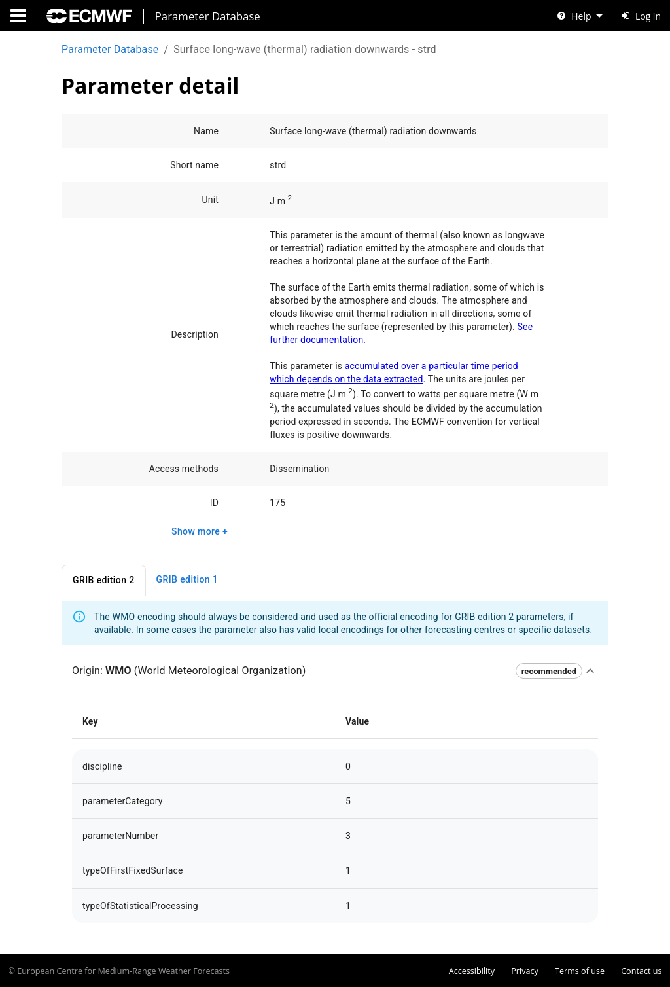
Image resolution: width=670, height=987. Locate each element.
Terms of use (580, 971)
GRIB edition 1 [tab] (187, 580)
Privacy (524, 971)
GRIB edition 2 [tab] (103, 580)
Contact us (641, 971)
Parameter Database (110, 49)
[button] (335, 671)
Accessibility (472, 971)
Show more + (199, 532)
